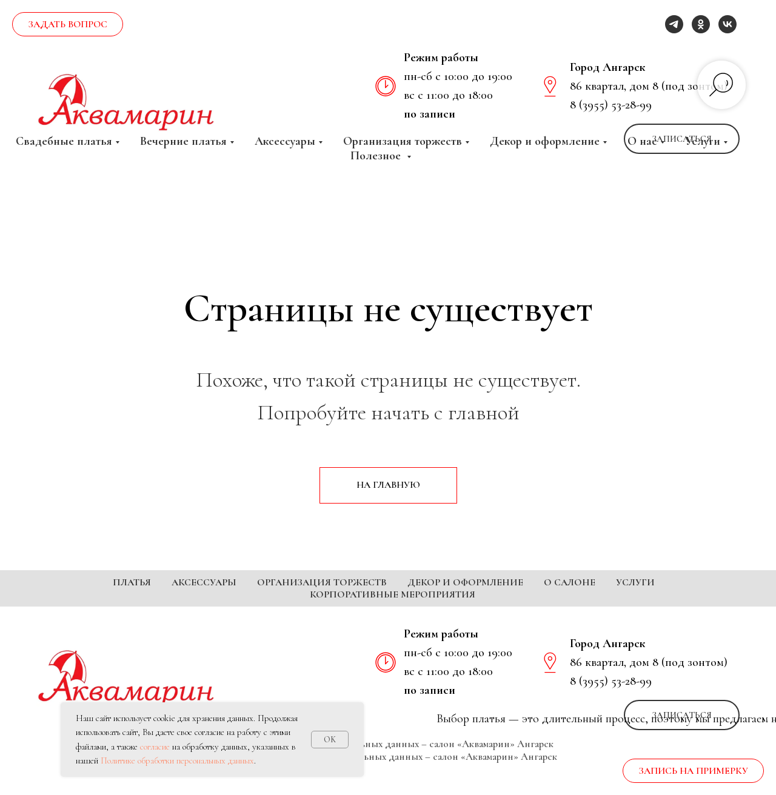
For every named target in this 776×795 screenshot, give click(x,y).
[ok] (701, 24)
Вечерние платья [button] (183, 141)
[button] (67, 24)
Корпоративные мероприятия (392, 594)
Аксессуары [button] (285, 141)
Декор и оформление (465, 582)
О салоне (569, 582)
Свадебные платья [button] (64, 141)
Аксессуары (204, 582)
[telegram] (674, 24)
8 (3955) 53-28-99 (611, 105)
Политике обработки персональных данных (177, 760)
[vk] (727, 24)
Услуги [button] (702, 141)
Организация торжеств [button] (402, 141)
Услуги (635, 582)
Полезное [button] (377, 155)
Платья (132, 582)
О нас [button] (642, 141)
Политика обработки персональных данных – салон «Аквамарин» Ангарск (388, 762)
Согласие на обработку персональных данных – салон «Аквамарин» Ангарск (388, 774)
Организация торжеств (322, 582)
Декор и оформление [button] (545, 141)
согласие (155, 746)
